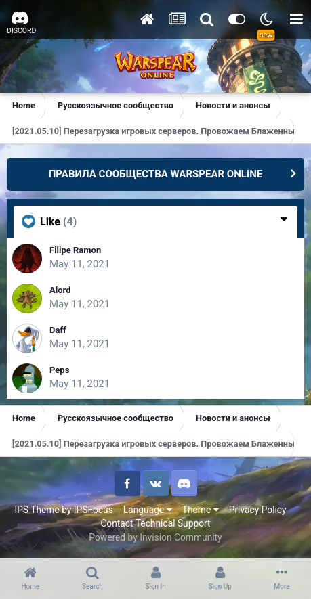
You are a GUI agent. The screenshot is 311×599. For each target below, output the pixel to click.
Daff (57, 330)
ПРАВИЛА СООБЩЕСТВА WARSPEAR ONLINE (156, 174)
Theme (200, 509)
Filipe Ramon (75, 250)
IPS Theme (36, 509)
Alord (59, 290)
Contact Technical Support (155, 523)
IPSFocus (93, 509)
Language (147, 509)
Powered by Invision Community (155, 537)
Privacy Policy (258, 509)
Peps (59, 370)
